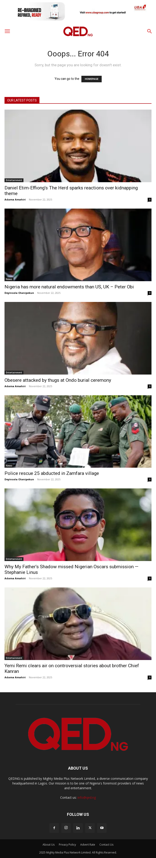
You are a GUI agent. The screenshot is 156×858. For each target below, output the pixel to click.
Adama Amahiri (15, 199)
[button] (7, 31)
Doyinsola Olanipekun (19, 292)
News (9, 279)
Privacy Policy (67, 844)
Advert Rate (87, 844)
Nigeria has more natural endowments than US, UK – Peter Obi (69, 287)
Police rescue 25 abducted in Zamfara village (52, 473)
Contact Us (106, 844)
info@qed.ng (87, 797)
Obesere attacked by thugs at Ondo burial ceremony (58, 380)
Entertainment (14, 180)
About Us (49, 844)
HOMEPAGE (91, 79)
